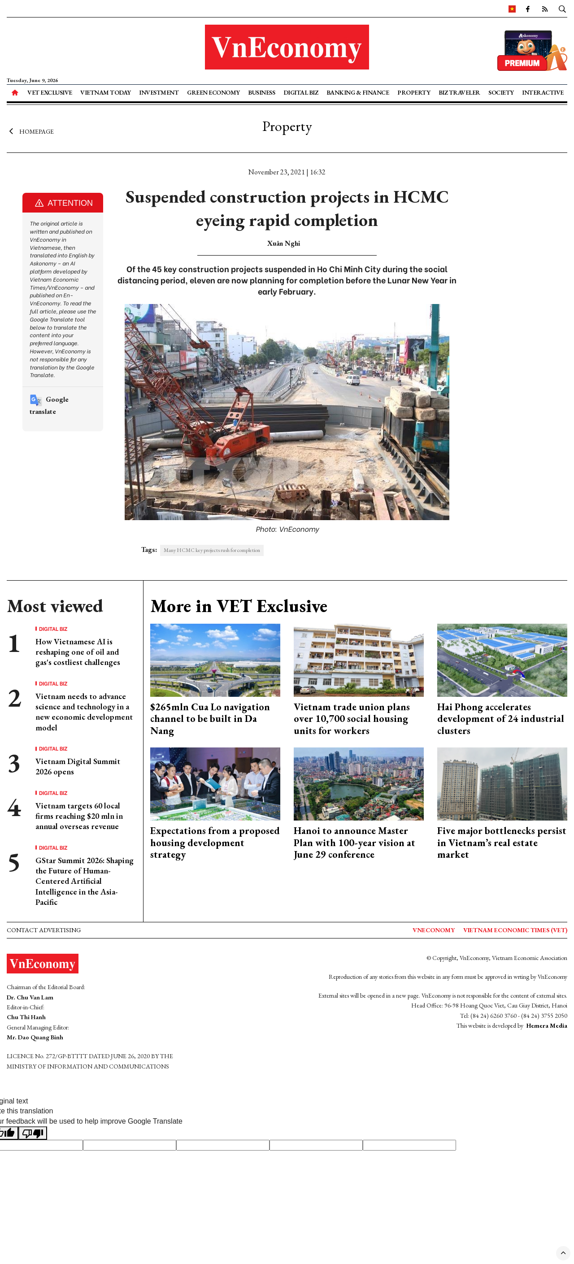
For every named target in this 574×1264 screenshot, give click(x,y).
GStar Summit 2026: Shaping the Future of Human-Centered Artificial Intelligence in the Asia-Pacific (84, 881)
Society (501, 92)
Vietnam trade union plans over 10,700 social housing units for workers (352, 718)
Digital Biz (300, 92)
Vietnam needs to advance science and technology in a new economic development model (84, 712)
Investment (158, 92)
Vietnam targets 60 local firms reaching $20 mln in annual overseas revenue (79, 816)
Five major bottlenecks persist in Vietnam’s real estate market (501, 842)
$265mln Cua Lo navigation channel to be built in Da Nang (210, 718)
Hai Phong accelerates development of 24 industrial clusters (500, 718)
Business (261, 92)
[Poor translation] (32, 1133)
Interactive (543, 92)
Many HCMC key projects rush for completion (212, 550)
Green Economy (213, 92)
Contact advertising (44, 930)
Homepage (30, 131)
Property (413, 92)
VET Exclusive (49, 92)
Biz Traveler (459, 92)
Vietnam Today (105, 92)
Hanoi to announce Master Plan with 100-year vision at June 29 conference (354, 842)
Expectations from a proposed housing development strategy (215, 842)
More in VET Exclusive (238, 605)
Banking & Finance (357, 92)
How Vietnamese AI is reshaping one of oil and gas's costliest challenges (77, 652)
